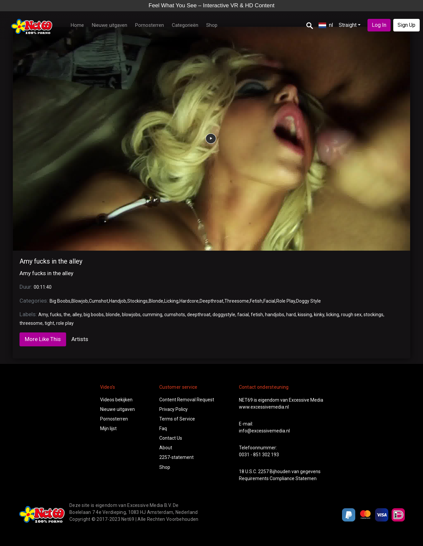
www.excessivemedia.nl (264, 407)
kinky (319, 314)
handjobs (274, 314)
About (165, 447)
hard (291, 314)
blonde (113, 314)
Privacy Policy (173, 409)
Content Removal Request (186, 399)
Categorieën (185, 25)
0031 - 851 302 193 (259, 454)
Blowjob (79, 301)
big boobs (94, 314)
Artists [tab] (79, 339)
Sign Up (406, 25)
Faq (163, 428)
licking (332, 314)
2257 (263, 471)
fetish (257, 314)
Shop (211, 25)
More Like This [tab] (43, 339)
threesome (31, 323)
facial (243, 314)
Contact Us (170, 438)
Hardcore (189, 301)
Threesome (236, 301)
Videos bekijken (116, 399)
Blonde (156, 301)
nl (326, 25)
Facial (269, 301)
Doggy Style (308, 301)
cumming (152, 314)
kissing (305, 314)
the (66, 314)
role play (65, 323)
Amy (43, 314)
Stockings (137, 301)
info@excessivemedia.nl (264, 430)
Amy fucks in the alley (50, 261)
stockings (373, 314)
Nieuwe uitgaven (109, 25)
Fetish (256, 301)
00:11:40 (43, 287)
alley (77, 314)
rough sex (351, 314)
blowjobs (131, 314)
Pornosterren (149, 25)
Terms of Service (177, 419)
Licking (171, 301)
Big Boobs (60, 301)
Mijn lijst (108, 428)
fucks (55, 314)
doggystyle (223, 314)
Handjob (117, 301)
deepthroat (199, 314)
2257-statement (176, 457)
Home (77, 25)
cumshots (174, 314)
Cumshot (98, 301)
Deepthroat (211, 301)
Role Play (285, 301)
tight (49, 323)
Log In (379, 25)
